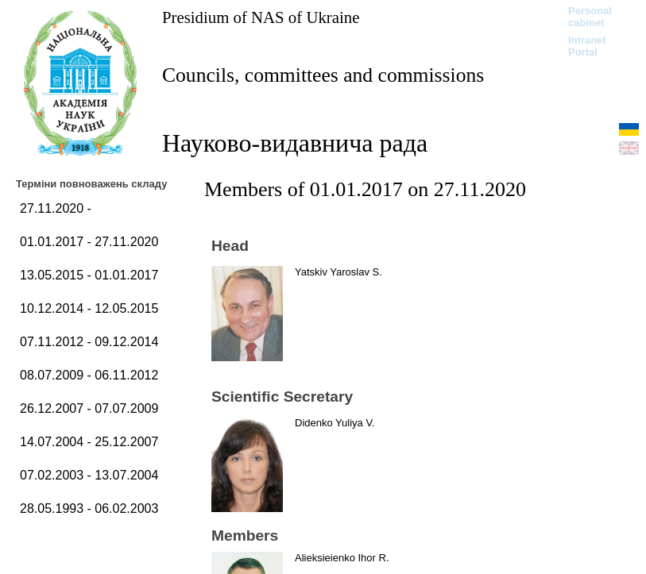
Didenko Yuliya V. (334, 423)
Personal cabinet (590, 17)
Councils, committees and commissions (323, 75)
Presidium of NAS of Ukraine (260, 17)
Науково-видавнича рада (294, 143)
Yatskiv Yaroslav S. (338, 272)
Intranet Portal (587, 46)
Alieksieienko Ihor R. (342, 558)
